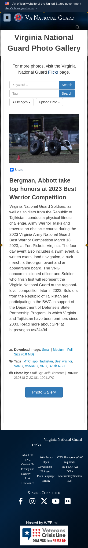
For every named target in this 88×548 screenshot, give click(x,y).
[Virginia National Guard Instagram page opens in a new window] (32, 502)
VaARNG (31, 366)
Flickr (53, 72)
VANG (18, 366)
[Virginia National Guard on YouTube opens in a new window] (56, 502)
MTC (26, 361)
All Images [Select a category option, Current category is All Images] (21, 102)
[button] (22, 8)
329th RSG (57, 366)
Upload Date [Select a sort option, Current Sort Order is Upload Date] (49, 102)
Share (16, 170)
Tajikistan (46, 361)
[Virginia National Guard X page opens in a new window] (44, 502)
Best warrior (63, 361)
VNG (43, 366)
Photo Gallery (44, 392)
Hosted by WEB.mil (42, 523)
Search (67, 85)
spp (35, 361)
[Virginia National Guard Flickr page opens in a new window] (67, 502)
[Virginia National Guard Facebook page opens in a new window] (20, 502)
